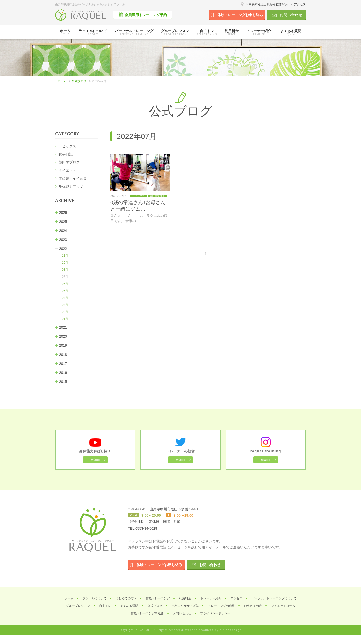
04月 (65, 298)
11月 (65, 255)
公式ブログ (79, 81)
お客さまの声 (253, 606)
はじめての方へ (126, 598)
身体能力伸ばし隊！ (95, 451)
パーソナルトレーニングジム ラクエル (80, 15)
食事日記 (66, 154)
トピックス (67, 146)
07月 (65, 276)
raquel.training (265, 451)
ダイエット (67, 170)
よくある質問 (291, 32)
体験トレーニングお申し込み (240, 15)
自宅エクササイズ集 (185, 606)
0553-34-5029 (146, 528)
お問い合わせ (291, 15)
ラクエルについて (93, 32)
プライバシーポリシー (215, 613)
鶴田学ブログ (69, 162)
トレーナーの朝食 (180, 451)
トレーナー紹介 (259, 32)
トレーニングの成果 (221, 606)
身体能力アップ (71, 187)
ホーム (65, 32)
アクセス (300, 4)
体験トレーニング (158, 598)
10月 (65, 262)
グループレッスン (78, 606)
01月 (65, 319)
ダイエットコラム (283, 606)
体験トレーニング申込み (147, 613)
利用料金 (231, 32)
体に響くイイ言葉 (73, 178)
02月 (65, 312)
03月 (65, 305)
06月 (65, 284)
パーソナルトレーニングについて (274, 598)
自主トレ (206, 32)
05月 (65, 291)
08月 (65, 269)
